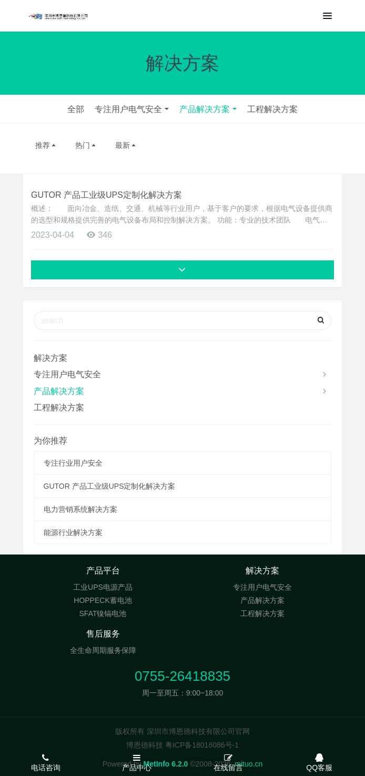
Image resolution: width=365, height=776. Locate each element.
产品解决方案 (204, 109)
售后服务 (103, 633)
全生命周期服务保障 (103, 650)
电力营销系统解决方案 (80, 509)
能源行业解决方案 (73, 532)
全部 (75, 109)
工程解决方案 (272, 109)
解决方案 (50, 358)
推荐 (46, 145)
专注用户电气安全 (128, 109)
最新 (126, 145)
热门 (86, 145)
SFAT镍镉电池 (103, 613)
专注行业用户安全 (73, 463)
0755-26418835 (182, 676)
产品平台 (103, 570)
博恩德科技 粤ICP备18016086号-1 (182, 745)
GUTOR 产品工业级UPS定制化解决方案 (106, 194)
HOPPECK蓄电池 (102, 600)
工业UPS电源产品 (103, 587)
